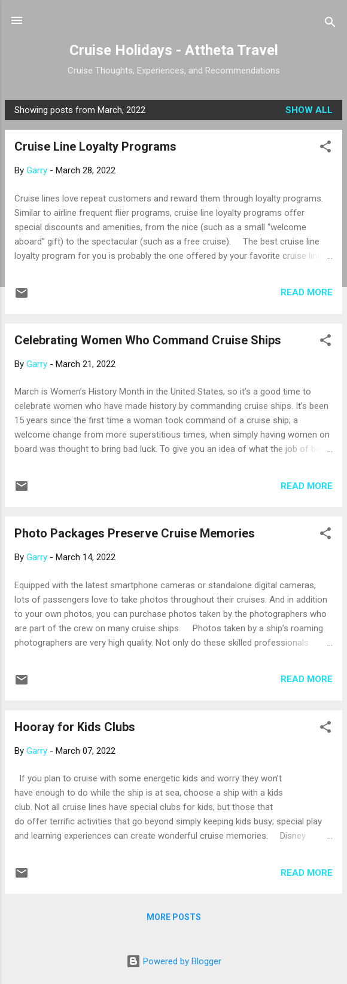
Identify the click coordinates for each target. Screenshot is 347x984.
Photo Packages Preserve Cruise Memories (134, 533)
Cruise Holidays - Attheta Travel (173, 50)
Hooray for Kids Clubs (74, 727)
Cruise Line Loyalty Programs (95, 146)
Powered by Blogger (173, 961)
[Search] (330, 24)
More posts (174, 917)
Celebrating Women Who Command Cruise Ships (147, 340)
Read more (307, 292)
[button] (325, 148)
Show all (309, 110)
